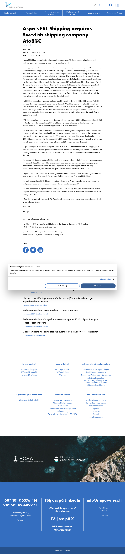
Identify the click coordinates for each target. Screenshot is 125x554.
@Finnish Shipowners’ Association (62, 509)
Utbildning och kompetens (96, 372)
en (104, 5)
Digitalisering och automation (29, 394)
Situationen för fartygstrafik (29, 400)
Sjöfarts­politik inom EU (29, 372)
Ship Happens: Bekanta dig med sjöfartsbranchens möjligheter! (96, 381)
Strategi (96, 414)
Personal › (104, 510)
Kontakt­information (96, 417)
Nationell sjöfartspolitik (29, 369)
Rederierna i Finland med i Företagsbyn (96, 375)
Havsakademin (62, 406)
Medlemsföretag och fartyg (96, 400)
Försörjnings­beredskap (62, 369)
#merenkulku (62, 530)
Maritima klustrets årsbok (62, 403)
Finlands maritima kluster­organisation (62, 409)
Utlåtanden (96, 411)
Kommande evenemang (62, 400)
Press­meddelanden (96, 406)
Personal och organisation (96, 403)
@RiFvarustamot (62, 526)
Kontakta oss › (104, 508)
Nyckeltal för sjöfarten (29, 375)
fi (99, 5)
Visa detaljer (105, 279)
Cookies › (104, 515)
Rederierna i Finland (96, 394)
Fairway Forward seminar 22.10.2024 (62, 414)
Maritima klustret (62, 394)
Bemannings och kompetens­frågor (96, 369)
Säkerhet (62, 375)
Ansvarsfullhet (62, 364)
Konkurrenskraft (29, 364)
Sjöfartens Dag (62, 411)
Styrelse (96, 409)
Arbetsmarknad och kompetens (96, 364)
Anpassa (62, 286)
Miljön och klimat (62, 372)
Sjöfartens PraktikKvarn (96, 385)
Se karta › (20, 520)
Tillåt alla (98, 286)
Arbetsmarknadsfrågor (96, 378)
